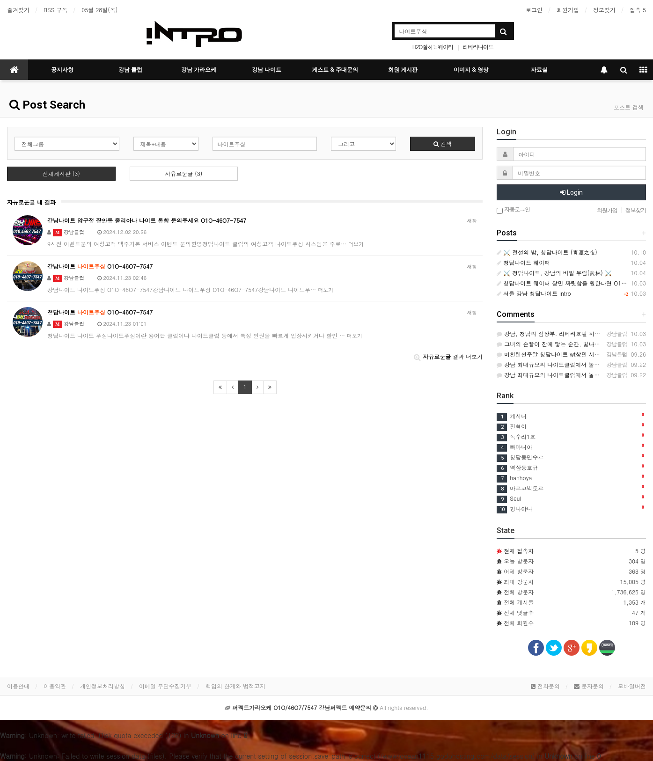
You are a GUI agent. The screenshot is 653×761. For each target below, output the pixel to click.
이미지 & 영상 (471, 69)
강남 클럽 (130, 69)
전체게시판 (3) (61, 173)
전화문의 (545, 686)
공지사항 (62, 69)
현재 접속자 (519, 551)
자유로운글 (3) (183, 173)
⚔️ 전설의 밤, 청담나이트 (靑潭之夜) (547, 252)
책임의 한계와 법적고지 (235, 686)
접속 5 (638, 10)
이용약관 (55, 686)
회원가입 (568, 10)
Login (571, 192)
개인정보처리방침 (102, 686)
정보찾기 (604, 10)
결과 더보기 (448, 356)
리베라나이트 (477, 47)
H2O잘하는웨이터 (433, 47)
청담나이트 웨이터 (523, 262)
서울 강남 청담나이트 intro (534, 293)
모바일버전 (632, 686)
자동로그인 (513, 210)
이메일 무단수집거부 (165, 686)
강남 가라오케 (198, 69)
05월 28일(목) (99, 10)
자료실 (539, 69)
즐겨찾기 (18, 10)
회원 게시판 (403, 69)
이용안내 (18, 686)
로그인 (534, 10)
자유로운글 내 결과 (31, 202)
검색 (442, 143)
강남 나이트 (266, 69)
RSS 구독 (55, 10)
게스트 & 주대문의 (335, 69)
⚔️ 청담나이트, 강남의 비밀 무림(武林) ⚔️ (554, 273)
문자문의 (589, 686)
